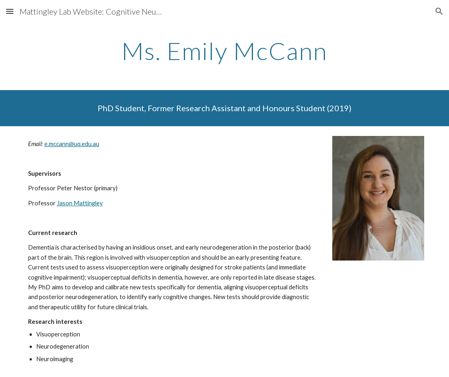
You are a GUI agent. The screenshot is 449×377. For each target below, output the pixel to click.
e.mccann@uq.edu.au (71, 143)
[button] (10, 11)
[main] (224, 50)
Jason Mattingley (80, 203)
